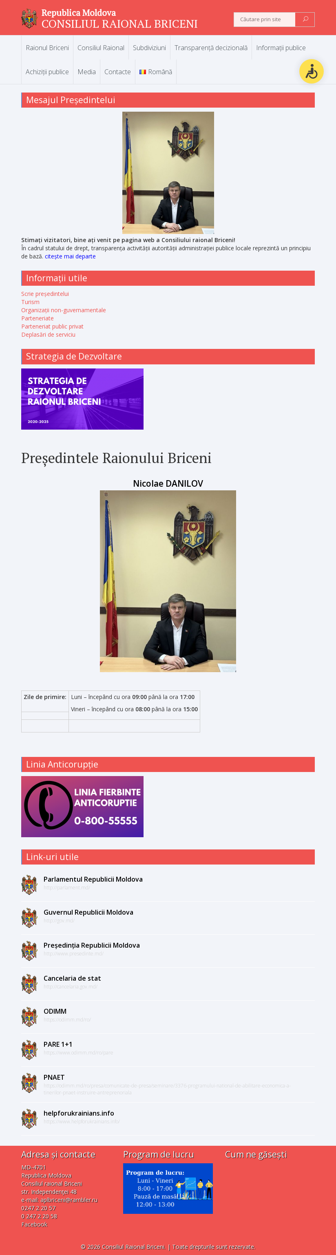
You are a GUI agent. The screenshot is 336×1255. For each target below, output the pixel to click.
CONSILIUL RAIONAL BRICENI (120, 23)
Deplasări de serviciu (48, 334)
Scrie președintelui (45, 294)
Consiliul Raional (100, 47)
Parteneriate (37, 318)
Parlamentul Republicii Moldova (93, 879)
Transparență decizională (211, 47)
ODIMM (55, 1011)
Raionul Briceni (47, 47)
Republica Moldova (79, 12)
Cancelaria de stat (72, 978)
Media (86, 71)
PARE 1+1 (58, 1044)
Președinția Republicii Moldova (92, 945)
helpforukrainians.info (79, 1113)
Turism (30, 302)
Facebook (34, 1224)
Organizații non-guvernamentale (63, 310)
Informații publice (281, 47)
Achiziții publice (47, 71)
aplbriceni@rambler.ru (68, 1200)
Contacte (117, 71)
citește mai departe (70, 256)
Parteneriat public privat (52, 326)
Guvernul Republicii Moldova (88, 912)
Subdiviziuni (149, 47)
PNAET (54, 1077)
